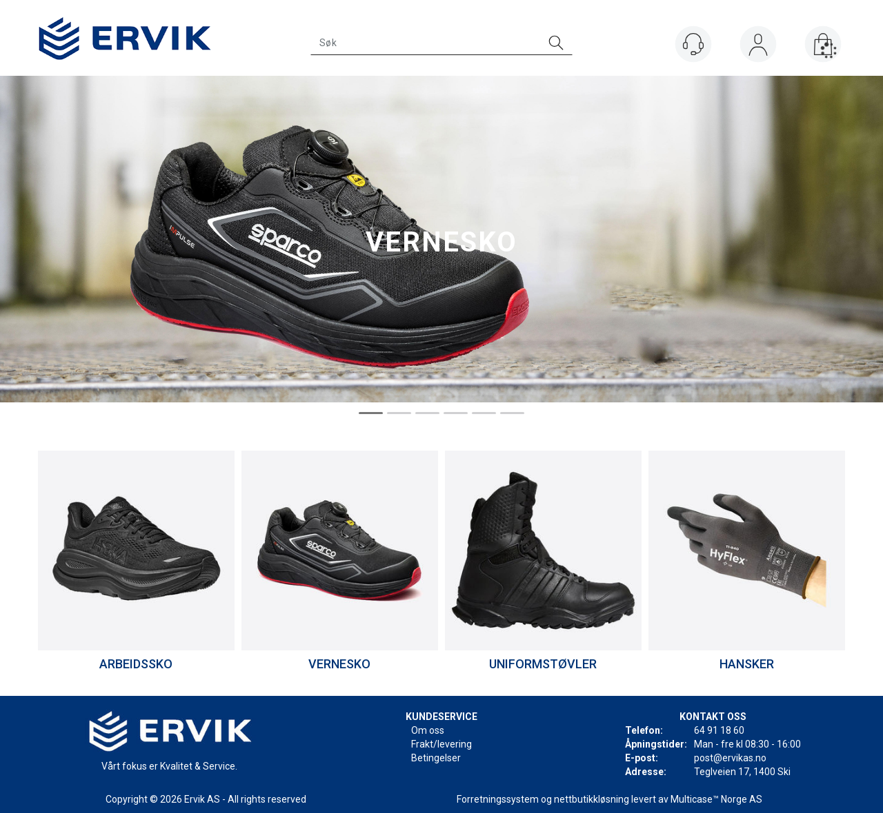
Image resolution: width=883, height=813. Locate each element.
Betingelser (436, 757)
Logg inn (758, 47)
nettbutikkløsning (591, 799)
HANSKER (747, 664)
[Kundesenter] (693, 44)
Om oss (427, 730)
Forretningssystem (498, 799)
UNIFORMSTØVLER (543, 664)
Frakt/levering (441, 744)
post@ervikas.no (730, 757)
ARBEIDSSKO (135, 664)
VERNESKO (339, 664)
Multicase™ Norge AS (716, 799)
